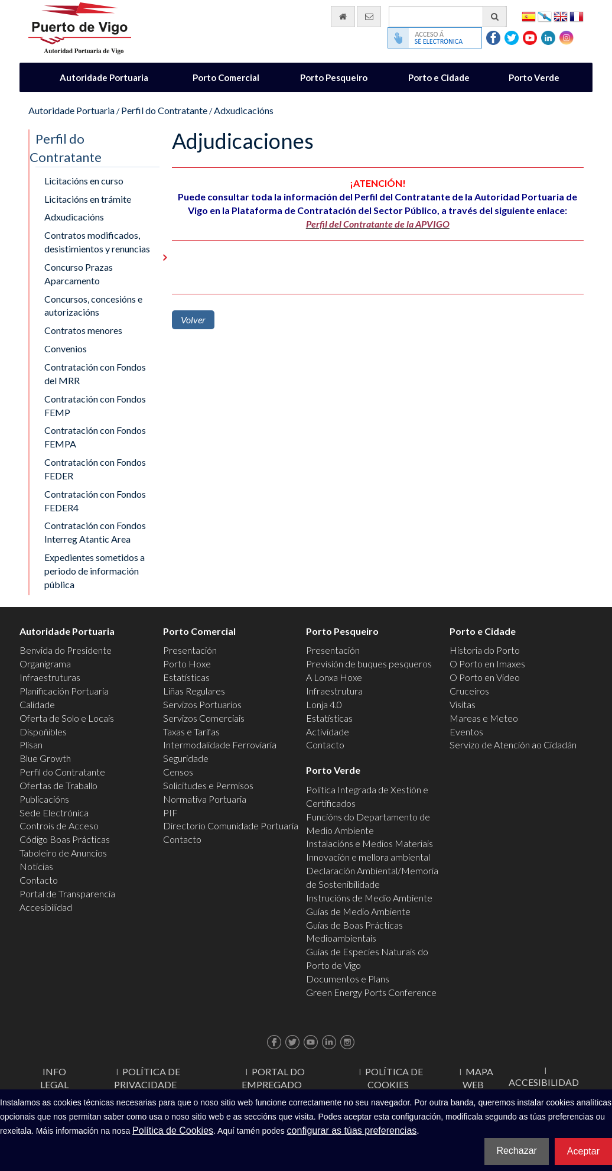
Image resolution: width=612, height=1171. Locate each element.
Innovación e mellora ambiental (368, 856)
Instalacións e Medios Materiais (369, 843)
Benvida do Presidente (65, 650)
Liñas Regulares (194, 690)
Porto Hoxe (187, 663)
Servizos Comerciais (204, 718)
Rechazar (516, 1151)
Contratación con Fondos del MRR (95, 373)
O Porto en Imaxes (487, 663)
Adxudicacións (244, 110)
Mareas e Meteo (484, 718)
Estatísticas (186, 677)
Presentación (190, 650)
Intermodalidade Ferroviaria (219, 744)
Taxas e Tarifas (191, 731)
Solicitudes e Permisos (208, 785)
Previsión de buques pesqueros (369, 663)
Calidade (37, 704)
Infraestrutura (334, 690)
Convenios (65, 348)
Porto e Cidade (439, 77)
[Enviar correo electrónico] (369, 16)
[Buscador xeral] (448, 16)
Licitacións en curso (83, 180)
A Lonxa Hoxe (334, 677)
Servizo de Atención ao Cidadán (513, 744)
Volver (193, 319)
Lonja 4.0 (324, 704)
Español (529, 15)
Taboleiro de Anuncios (63, 852)
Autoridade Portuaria (104, 77)
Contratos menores (83, 330)
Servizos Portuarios (202, 704)
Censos (178, 771)
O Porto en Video (485, 677)
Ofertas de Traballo (58, 785)
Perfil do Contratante (164, 110)
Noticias (36, 866)
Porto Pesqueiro (333, 77)
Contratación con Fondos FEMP (95, 405)
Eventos (466, 731)
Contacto (38, 879)
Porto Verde (534, 77)
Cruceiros (469, 690)
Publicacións (44, 799)
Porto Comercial (226, 77)
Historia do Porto (485, 650)
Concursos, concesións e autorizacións (93, 305)
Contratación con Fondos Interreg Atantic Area (95, 532)
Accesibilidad (45, 907)
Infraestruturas (49, 677)
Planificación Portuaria (64, 690)
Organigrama (45, 663)
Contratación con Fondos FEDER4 (95, 500)
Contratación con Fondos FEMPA (95, 436)
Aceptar (583, 1151)
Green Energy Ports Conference (371, 992)
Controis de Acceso (59, 825)
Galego (545, 15)
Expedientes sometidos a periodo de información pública (94, 571)
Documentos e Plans (347, 978)
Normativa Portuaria (204, 799)
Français (576, 15)
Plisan (31, 744)
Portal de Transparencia (67, 893)
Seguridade (186, 758)
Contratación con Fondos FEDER (95, 468)
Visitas (463, 704)
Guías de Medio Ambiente (358, 911)
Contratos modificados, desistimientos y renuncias (97, 241)
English (561, 15)
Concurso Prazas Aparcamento (78, 273)
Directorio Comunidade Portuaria (230, 825)
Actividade (327, 731)
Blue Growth (45, 758)
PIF (170, 812)
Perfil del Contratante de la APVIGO (378, 223)
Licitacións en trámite (87, 199)
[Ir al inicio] (343, 16)
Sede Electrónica (54, 812)
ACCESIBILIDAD (544, 1082)
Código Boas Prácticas (64, 839)
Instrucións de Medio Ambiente (369, 897)
